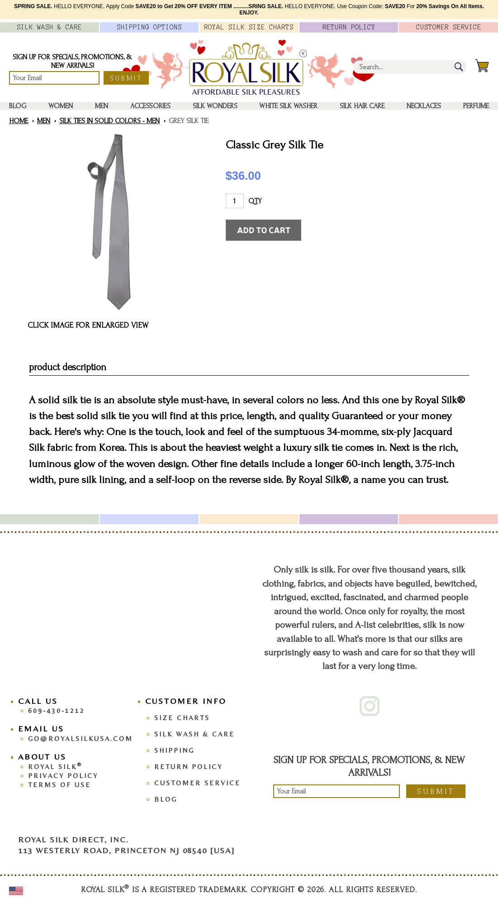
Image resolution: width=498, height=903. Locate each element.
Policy (349, 27)
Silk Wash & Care (194, 734)
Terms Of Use (59, 784)
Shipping (174, 750)
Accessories (150, 106)
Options (149, 27)
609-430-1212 (56, 710)
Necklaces (424, 106)
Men (101, 106)
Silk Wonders (215, 106)
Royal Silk (55, 766)
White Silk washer (288, 106)
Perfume (476, 106)
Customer (448, 27)
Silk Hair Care (362, 106)
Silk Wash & (49, 27)
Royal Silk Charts (249, 27)
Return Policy (188, 766)
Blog (17, 106)
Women (60, 106)
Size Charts (182, 717)
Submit (126, 78)
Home (18, 121)
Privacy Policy (63, 775)
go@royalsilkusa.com (80, 738)
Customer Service (197, 783)
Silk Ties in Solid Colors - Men (109, 121)
